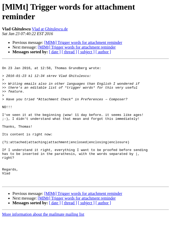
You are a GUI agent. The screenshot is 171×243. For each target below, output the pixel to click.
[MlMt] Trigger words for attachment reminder (83, 42)
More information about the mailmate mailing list (43, 238)
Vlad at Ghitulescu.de (50, 29)
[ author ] (103, 52)
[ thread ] (69, 52)
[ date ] (55, 52)
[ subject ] (86, 52)
